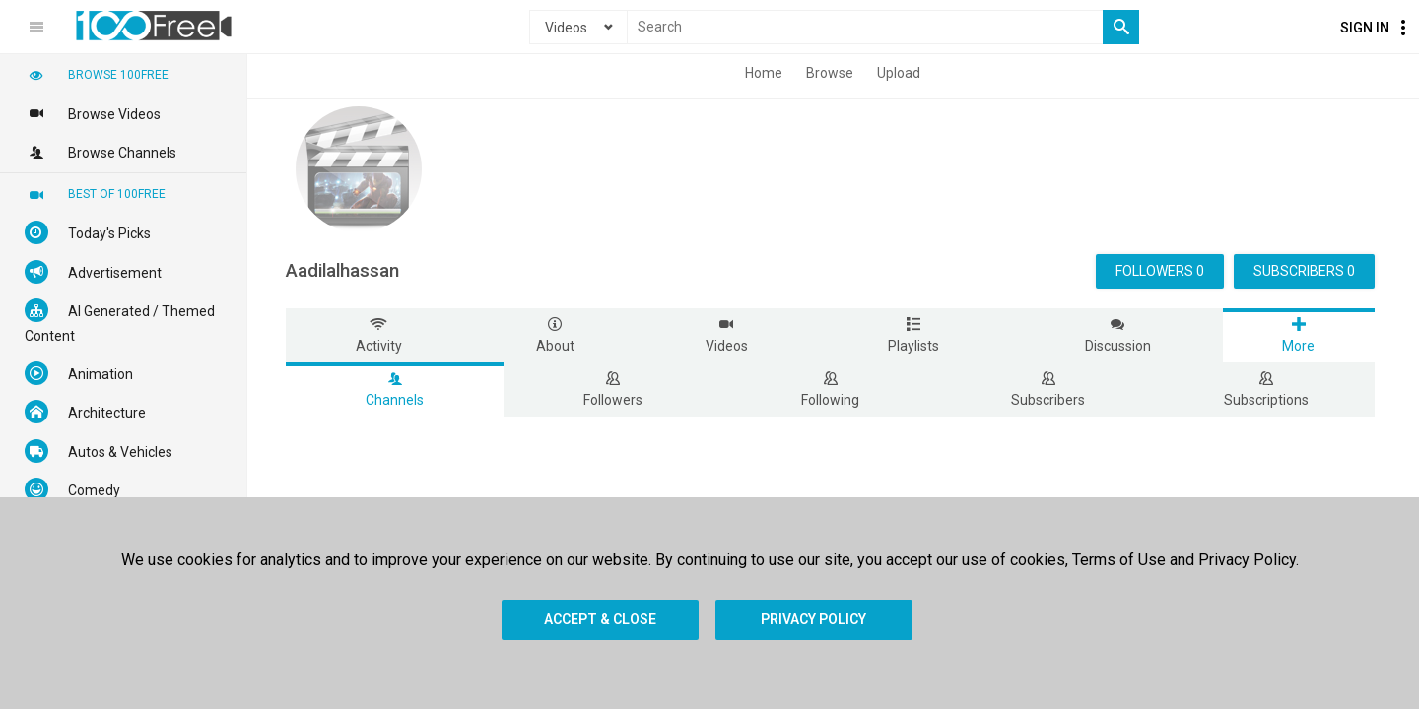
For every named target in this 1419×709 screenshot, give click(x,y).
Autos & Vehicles (98, 451)
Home (763, 73)
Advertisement (93, 272)
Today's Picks (88, 232)
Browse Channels (100, 151)
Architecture (85, 411)
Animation (79, 373)
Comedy (72, 489)
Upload (898, 73)
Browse (829, 73)
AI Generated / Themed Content (120, 321)
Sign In (1364, 27)
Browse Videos (93, 113)
